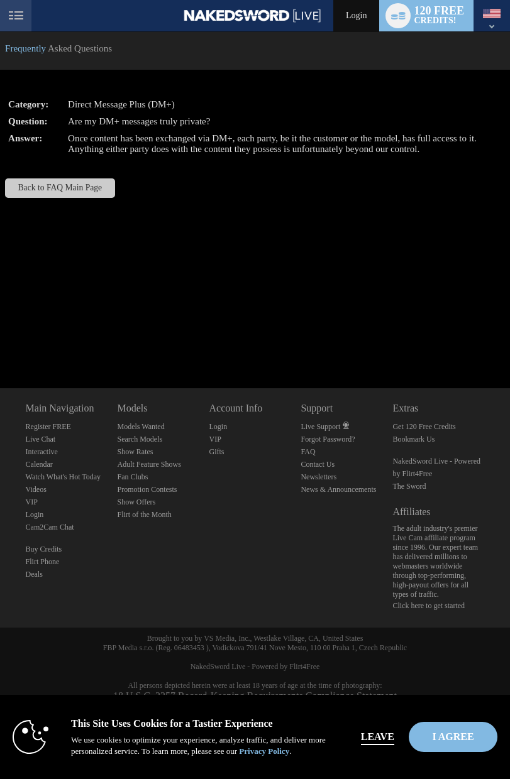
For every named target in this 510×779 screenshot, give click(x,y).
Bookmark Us (413, 439)
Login (356, 15)
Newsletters (318, 476)
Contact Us (318, 464)
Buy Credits (44, 549)
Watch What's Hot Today (63, 476)
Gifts (216, 451)
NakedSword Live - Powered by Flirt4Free (255, 666)
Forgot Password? (328, 439)
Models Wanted (141, 426)
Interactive (42, 451)
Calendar (39, 464)
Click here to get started (428, 605)
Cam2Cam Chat (50, 527)
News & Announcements (338, 489)
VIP (32, 502)
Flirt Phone (43, 561)
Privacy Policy (264, 751)
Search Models (140, 439)
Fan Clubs (133, 476)
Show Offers (137, 502)
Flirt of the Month (145, 514)
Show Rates (135, 451)
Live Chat (41, 439)
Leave (382, 736)
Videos (36, 489)
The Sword (409, 486)
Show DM (0, 341)
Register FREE (48, 426)
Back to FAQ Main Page (60, 187)
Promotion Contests (147, 489)
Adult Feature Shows (149, 464)
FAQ (308, 451)
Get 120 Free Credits (423, 426)
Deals (34, 574)
